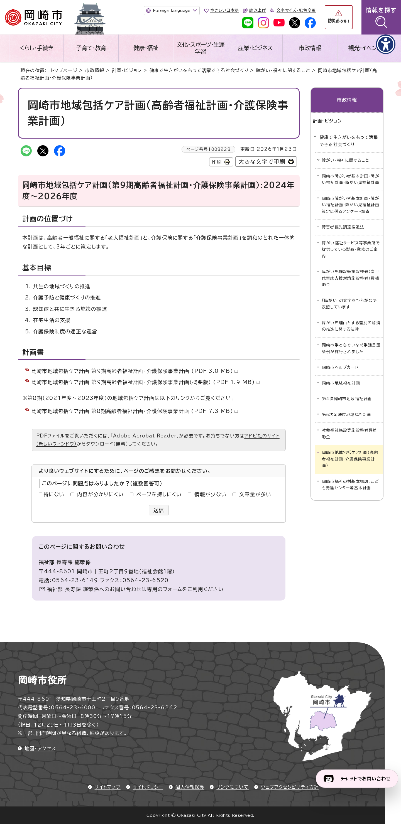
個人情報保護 (189, 787)
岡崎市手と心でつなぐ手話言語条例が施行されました (351, 348)
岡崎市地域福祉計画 (341, 383)
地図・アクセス (40, 748)
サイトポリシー (148, 787)
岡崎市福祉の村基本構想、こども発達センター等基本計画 (350, 484)
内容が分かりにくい (100, 494)
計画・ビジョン (127, 70)
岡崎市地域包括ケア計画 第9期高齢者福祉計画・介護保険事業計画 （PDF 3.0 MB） (134, 370)
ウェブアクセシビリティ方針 (290, 787)
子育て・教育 (91, 48)
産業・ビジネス (255, 48)
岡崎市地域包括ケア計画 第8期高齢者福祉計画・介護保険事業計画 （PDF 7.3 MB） (134, 411)
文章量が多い (255, 494)
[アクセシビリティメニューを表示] (385, 44)
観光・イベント (364, 48)
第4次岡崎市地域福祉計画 (347, 399)
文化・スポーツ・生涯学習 (200, 48)
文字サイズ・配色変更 (296, 10)
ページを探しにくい (159, 494)
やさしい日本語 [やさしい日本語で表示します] (224, 10)
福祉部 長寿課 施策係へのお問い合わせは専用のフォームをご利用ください (135, 589)
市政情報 (310, 48)
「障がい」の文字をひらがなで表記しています (349, 304)
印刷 (217, 162)
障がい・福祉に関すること (283, 70)
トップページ (64, 70)
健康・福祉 (145, 48)
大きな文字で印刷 (261, 161)
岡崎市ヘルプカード (340, 367)
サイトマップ (108, 787)
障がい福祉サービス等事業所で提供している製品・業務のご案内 (351, 249)
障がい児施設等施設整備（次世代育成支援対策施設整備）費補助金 (350, 278)
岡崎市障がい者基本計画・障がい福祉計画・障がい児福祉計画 (350, 179)
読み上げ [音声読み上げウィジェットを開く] (257, 10)
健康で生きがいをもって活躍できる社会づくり (199, 70)
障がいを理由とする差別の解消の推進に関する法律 (351, 326)
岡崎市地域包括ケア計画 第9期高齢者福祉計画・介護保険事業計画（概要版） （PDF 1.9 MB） (145, 382)
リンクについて (232, 787)
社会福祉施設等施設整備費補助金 (349, 433)
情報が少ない (210, 494)
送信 (158, 510)
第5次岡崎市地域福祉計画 (346, 415)
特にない (54, 494)
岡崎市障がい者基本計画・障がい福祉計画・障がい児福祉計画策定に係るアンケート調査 (350, 204)
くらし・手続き (36, 48)
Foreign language (171, 10)
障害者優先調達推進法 (343, 227)
